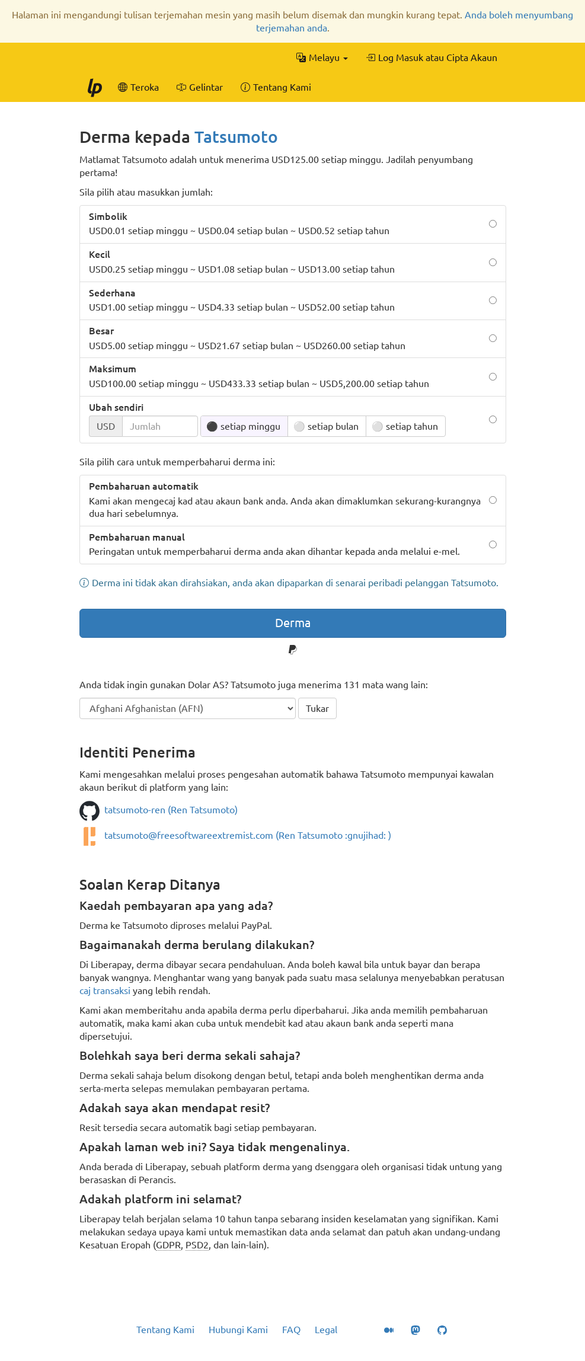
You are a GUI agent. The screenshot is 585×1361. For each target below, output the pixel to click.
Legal (326, 1329)
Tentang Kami (165, 1329)
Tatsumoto (236, 136)
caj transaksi (104, 990)
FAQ (291, 1329)
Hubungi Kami (238, 1329)
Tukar (317, 708)
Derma (293, 623)
